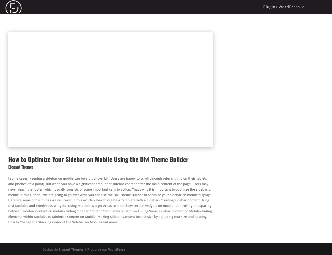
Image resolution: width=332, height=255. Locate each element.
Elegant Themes (71, 249)
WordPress (116, 249)
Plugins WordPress (281, 6)
